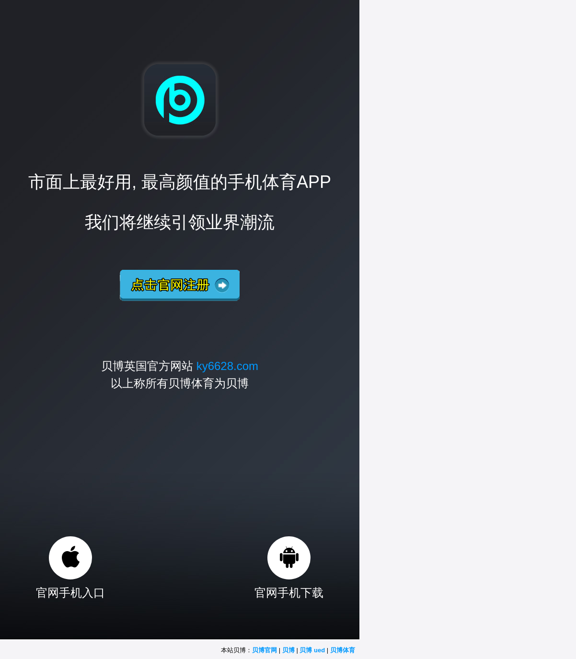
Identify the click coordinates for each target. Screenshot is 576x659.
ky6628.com (227, 365)
